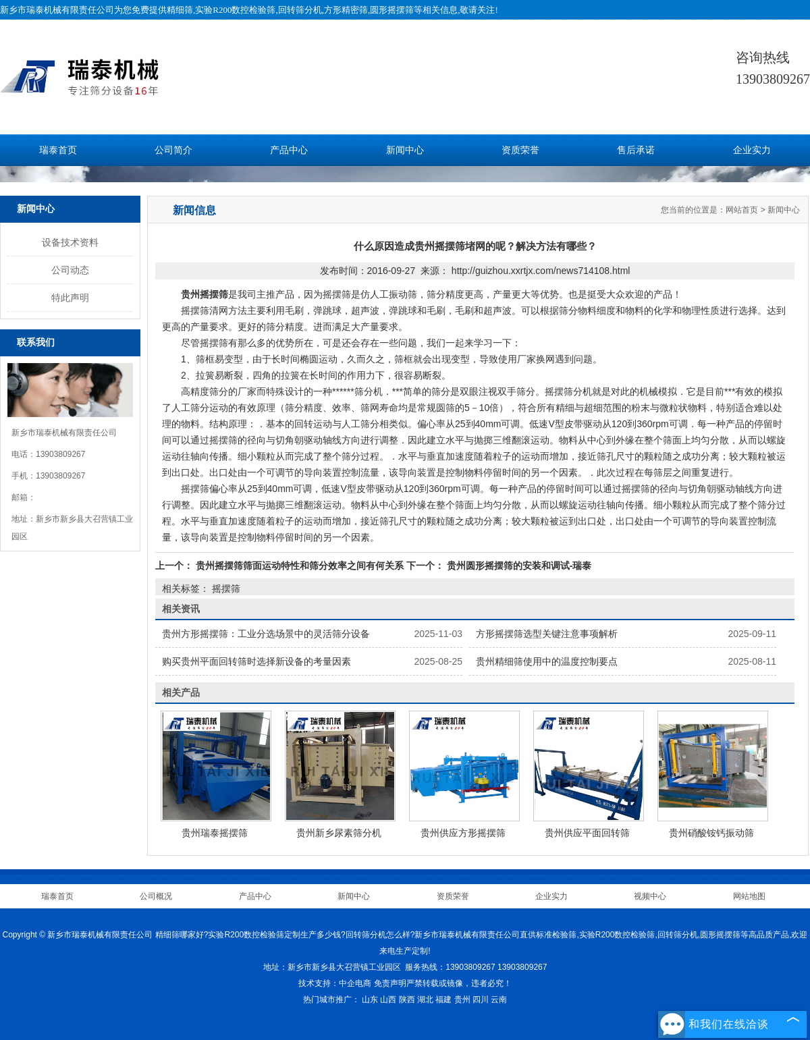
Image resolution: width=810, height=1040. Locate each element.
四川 (481, 999)
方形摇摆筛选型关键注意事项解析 (547, 633)
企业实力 (752, 150)
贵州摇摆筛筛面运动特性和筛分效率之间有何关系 (299, 565)
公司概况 (156, 896)
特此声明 (70, 297)
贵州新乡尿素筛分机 (338, 832)
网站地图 (749, 896)
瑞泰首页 (58, 150)
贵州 (462, 999)
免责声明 (390, 983)
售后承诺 (636, 150)
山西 (388, 999)
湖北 (425, 999)
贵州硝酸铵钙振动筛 (711, 832)
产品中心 (289, 150)
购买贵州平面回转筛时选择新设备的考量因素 (256, 661)
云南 (499, 999)
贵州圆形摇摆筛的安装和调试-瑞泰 (518, 565)
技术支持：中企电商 (334, 983)
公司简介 (173, 150)
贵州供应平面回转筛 (587, 832)
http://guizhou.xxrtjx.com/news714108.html (541, 270)
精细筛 (180, 10)
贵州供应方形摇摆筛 (463, 832)
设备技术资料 (70, 242)
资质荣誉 (520, 150)
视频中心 (650, 896)
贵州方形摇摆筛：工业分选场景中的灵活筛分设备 (266, 633)
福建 (443, 999)
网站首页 (742, 210)
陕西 (407, 999)
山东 (370, 999)
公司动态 (70, 270)
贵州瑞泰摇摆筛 (215, 832)
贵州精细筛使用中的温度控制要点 (547, 661)
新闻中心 (405, 150)
